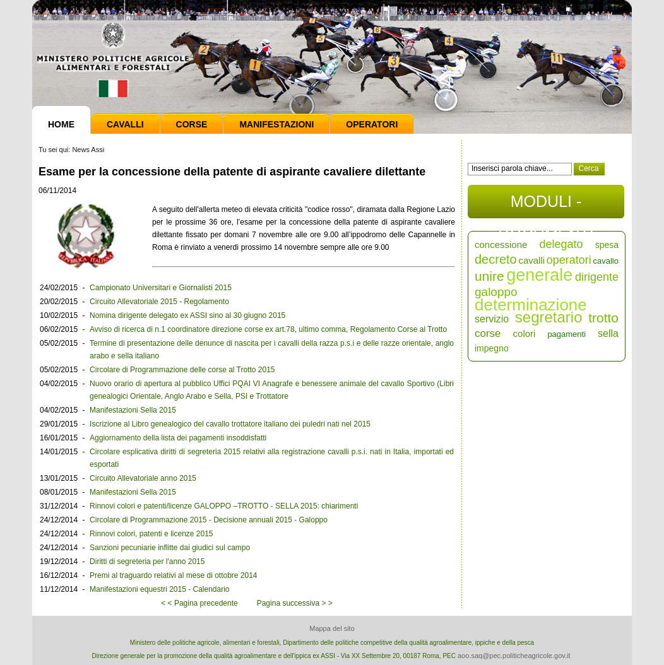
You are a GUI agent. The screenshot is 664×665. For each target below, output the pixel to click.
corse (488, 333)
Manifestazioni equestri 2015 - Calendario (159, 589)
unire (489, 276)
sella (608, 333)
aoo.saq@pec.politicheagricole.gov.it (514, 655)
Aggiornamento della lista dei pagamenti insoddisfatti (178, 437)
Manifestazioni (276, 124)
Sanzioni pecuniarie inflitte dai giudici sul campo (170, 547)
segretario (549, 317)
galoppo (496, 291)
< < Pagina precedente (199, 603)
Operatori (372, 124)
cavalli (531, 260)
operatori (569, 260)
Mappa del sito (332, 628)
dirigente (597, 277)
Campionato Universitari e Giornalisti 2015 (161, 287)
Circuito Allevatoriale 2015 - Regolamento (159, 301)
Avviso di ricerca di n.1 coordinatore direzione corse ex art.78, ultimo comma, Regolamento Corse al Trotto (268, 329)
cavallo (606, 261)
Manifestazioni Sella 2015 (133, 410)
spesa (607, 245)
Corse (192, 124)
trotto (603, 317)
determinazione (531, 304)
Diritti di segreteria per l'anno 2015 (147, 561)
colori (524, 333)
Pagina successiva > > (295, 603)
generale (539, 275)
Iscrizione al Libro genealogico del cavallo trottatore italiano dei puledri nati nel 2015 (230, 424)
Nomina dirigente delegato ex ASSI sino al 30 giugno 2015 (187, 315)
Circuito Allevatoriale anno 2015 (143, 478)
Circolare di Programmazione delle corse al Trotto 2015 (182, 369)
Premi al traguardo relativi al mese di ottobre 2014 (173, 575)
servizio (492, 319)
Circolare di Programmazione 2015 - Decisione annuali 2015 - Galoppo (209, 519)
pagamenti (566, 334)
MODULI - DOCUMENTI (545, 205)
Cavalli (125, 124)
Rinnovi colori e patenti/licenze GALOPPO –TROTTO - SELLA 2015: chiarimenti (224, 506)
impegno (492, 348)
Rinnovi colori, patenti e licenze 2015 (151, 533)
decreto (496, 259)
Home (61, 124)
